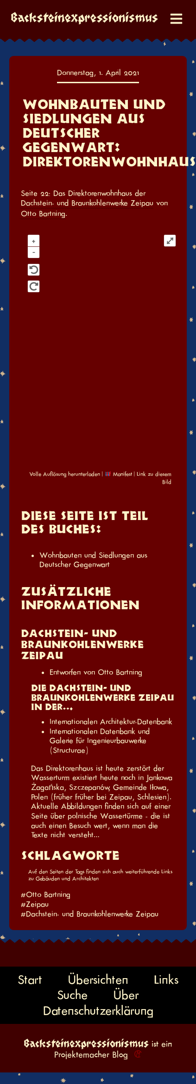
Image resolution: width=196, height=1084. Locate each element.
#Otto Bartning (45, 894)
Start (30, 979)
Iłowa (158, 787)
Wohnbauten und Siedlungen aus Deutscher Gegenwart (93, 560)
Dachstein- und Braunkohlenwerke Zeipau (87, 203)
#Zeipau (35, 904)
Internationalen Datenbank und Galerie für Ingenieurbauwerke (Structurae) (100, 741)
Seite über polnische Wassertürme (88, 816)
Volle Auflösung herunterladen (64, 474)
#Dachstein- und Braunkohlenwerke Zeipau (89, 914)
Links (166, 979)
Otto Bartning (43, 213)
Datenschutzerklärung (98, 1010)
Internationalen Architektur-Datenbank (111, 721)
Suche (72, 995)
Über (126, 995)
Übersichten (98, 979)
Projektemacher (81, 1054)
